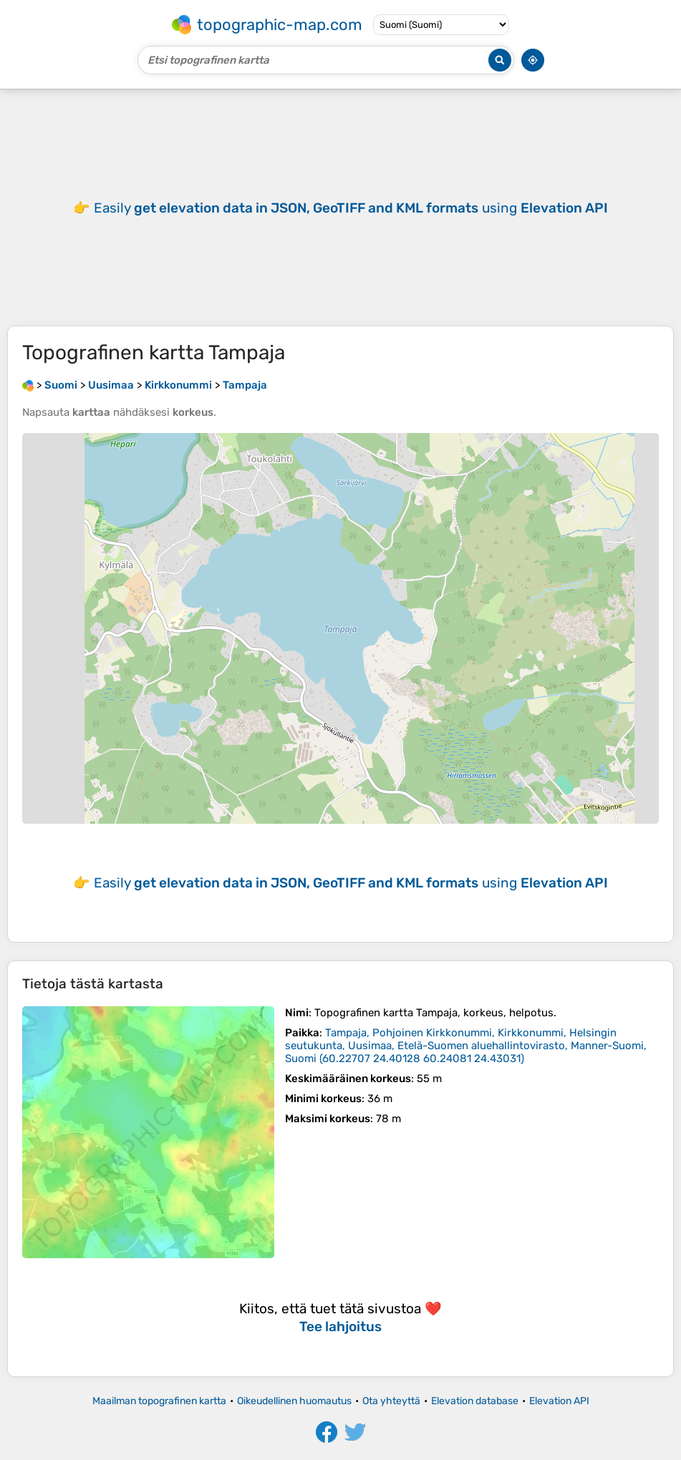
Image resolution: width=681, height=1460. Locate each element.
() (466, 1045)
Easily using (351, 208)
